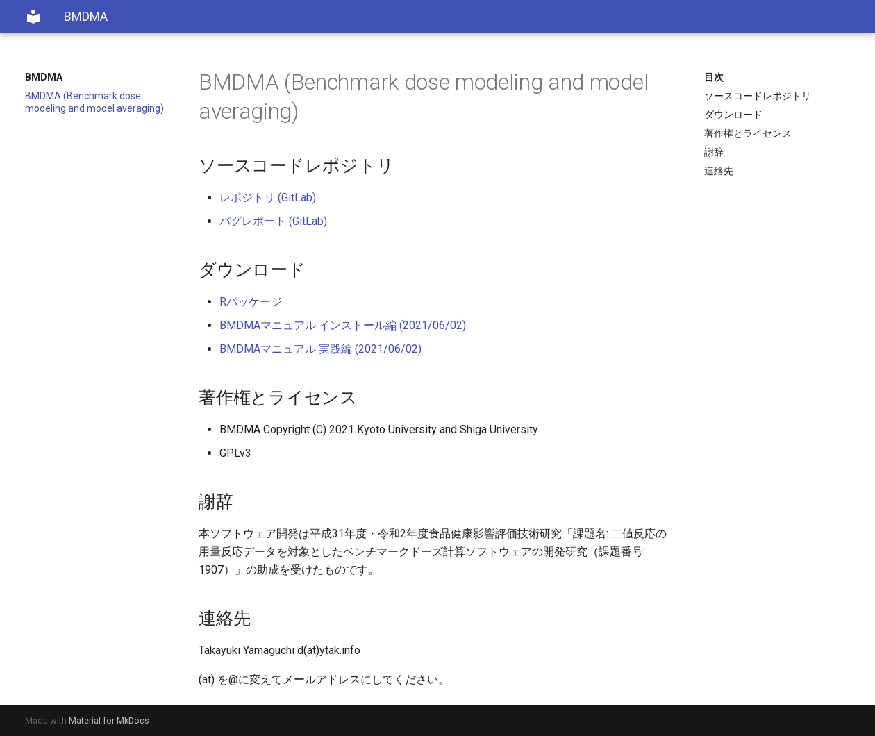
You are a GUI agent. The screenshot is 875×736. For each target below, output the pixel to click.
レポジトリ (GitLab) (267, 197)
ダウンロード (733, 114)
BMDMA (43, 77)
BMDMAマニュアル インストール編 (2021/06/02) (342, 325)
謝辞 (714, 152)
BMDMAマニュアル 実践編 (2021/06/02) (320, 349)
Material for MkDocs (109, 720)
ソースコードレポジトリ (757, 95)
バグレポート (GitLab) (273, 221)
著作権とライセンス (748, 133)
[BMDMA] (33, 17)
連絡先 (718, 170)
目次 (714, 77)
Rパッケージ (250, 301)
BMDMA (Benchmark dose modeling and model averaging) (94, 102)
